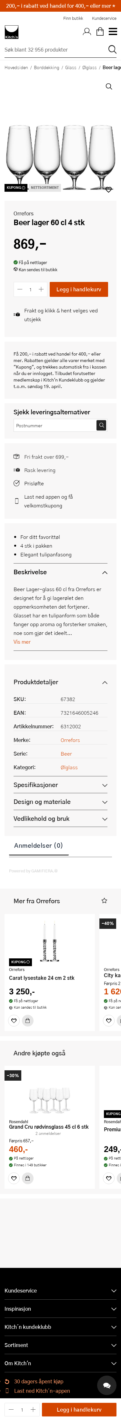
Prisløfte (34, 483)
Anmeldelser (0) (39, 845)
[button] (104, 901)
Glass (70, 67)
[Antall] (30, 289)
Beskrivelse (30, 572)
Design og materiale (42, 801)
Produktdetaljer (36, 681)
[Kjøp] (28, 1020)
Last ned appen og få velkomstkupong (48, 501)
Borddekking (46, 67)
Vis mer (22, 641)
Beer (66, 753)
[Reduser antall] (20, 289)
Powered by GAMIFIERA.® (33, 871)
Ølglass (89, 67)
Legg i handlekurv (78, 289)
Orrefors (24, 213)
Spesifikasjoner (36, 784)
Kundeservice (104, 18)
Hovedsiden (16, 67)
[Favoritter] (14, 1020)
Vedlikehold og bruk (41, 818)
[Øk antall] (41, 289)
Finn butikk (73, 18)
